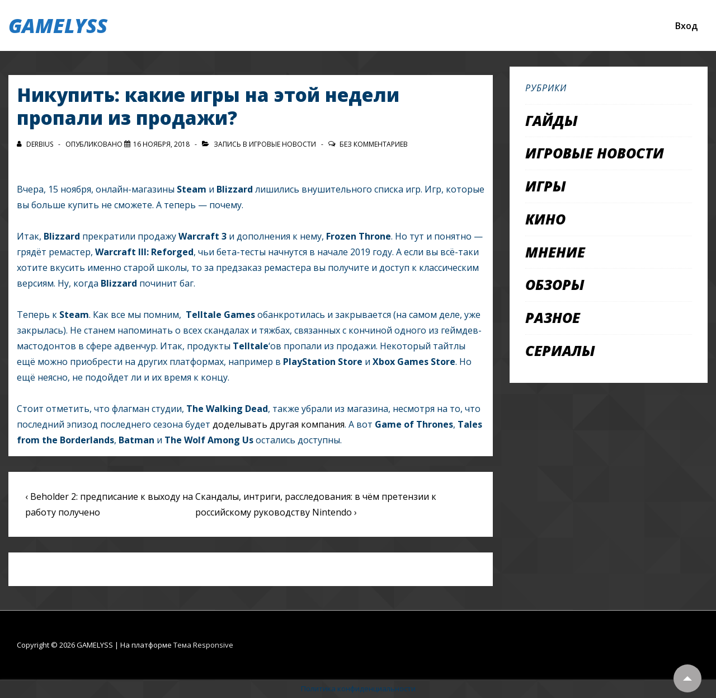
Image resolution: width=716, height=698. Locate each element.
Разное (552, 317)
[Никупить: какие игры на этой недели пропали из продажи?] (161, 144)
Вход (686, 26)
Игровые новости (282, 144)
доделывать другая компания (279, 424)
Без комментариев (374, 144)
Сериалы (560, 350)
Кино (545, 218)
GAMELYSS (57, 25)
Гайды (551, 120)
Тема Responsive (203, 645)
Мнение (555, 251)
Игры (545, 185)
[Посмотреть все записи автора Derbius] (36, 144)
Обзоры (555, 284)
